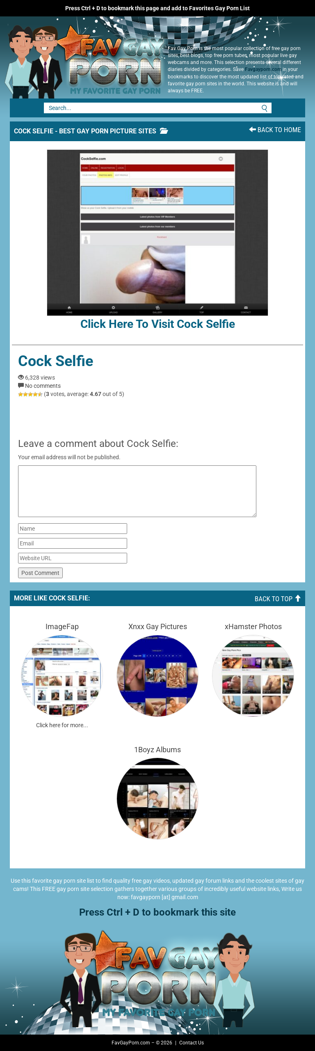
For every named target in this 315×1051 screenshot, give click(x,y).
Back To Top (278, 599)
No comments (43, 385)
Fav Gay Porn (82, 57)
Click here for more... (62, 725)
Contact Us (191, 1043)
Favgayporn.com (263, 69)
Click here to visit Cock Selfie (157, 240)
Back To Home (275, 130)
